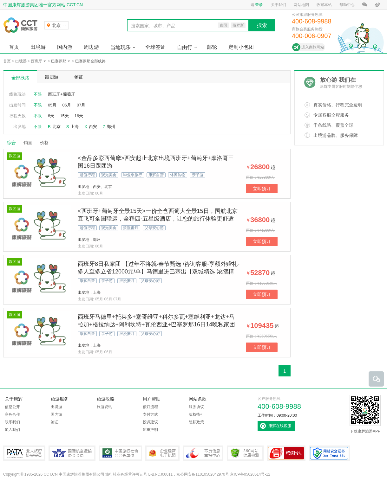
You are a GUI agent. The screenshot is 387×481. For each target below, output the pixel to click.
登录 (259, 5)
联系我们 (12, 422)
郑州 (111, 126)
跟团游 (51, 77)
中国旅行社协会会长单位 (120, 453)
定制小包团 (241, 47)
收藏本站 (324, 5)
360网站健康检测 (245, 453)
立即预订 (262, 188)
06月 (66, 105)
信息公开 (12, 407)
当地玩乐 (120, 47)
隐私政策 (196, 422)
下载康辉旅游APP (365, 414)
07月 (81, 105)
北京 (56, 126)
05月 (52, 105)
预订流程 (150, 407)
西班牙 (36, 61)
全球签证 (155, 47)
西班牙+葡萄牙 (61, 94)
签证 (78, 77)
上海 (74, 126)
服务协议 (196, 407)
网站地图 (301, 5)
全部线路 (20, 77)
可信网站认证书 (286, 453)
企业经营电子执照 (162, 453)
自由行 (184, 47)
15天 (64, 115)
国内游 (64, 47)
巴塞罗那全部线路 (90, 61)
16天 (79, 115)
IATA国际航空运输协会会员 (72, 453)
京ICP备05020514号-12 (250, 474)
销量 (27, 142)
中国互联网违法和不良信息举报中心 (203, 453)
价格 (47, 142)
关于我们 (278, 5)
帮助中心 (347, 5)
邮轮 (212, 47)
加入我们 (12, 429)
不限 (38, 94)
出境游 (38, 47)
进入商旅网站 (312, 47)
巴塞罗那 (58, 61)
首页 (14, 47)
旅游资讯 (104, 407)
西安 (93, 126)
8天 (51, 115)
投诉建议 (150, 422)
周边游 (91, 47)
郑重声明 (150, 429)
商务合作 (12, 414)
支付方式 (150, 414)
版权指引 (196, 414)
